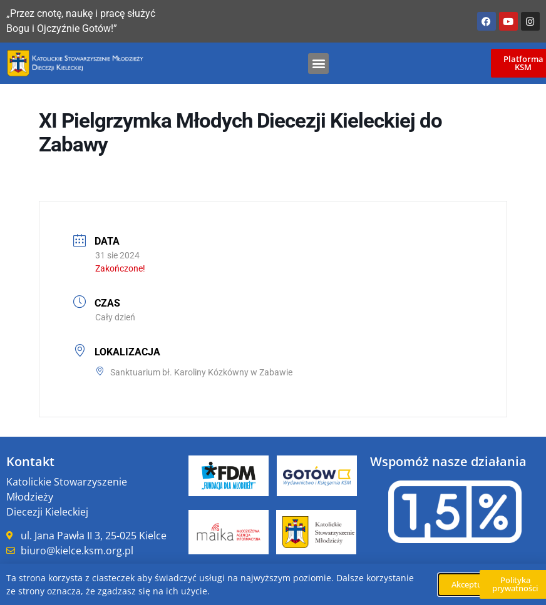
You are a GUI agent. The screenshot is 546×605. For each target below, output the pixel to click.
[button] (318, 63)
